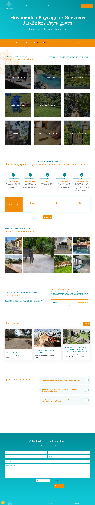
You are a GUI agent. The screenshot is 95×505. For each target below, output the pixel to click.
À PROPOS (28, 6)
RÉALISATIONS (58, 6)
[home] (9, 6)
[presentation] (41, 485)
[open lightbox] (13, 245)
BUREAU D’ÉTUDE (47, 6)
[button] (37, 6)
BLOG (65, 6)
